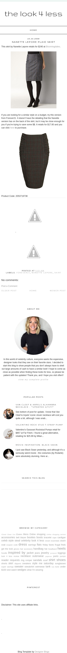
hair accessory (26, 549)
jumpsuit (53, 553)
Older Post (9, 290)
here (12, 128)
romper (28, 560)
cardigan (62, 537)
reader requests (10, 560)
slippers (17, 563)
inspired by (16, 552)
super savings (7, 567)
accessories (8, 537)
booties (31, 537)
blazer (23, 537)
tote (52, 567)
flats (39, 544)
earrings (32, 545)
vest (9, 570)
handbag (38, 548)
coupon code (12, 545)
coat (3, 545)
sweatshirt (29, 566)
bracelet (47, 537)
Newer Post (58, 290)
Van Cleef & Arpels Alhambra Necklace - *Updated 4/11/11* (36, 406)
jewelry (45, 552)
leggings (62, 553)
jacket (30, 552)
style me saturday (43, 563)
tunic (57, 567)
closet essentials (52, 541)
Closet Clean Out (8, 534)
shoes (61, 560)
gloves (16, 549)
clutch (63, 540)
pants (55, 556)
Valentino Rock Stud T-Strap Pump (39, 425)
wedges (22, 569)
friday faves (48, 545)
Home (33, 30)
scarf (45, 560)
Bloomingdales (53, 46)
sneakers (26, 563)
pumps (63, 556)
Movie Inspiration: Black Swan (37, 445)
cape (54, 537)
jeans (37, 553)
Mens (25, 534)
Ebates (19, 534)
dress (23, 544)
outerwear (38, 556)
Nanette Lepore (42, 273)
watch (14, 570)
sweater (18, 566)
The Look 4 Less (33, 13)
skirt (57, 273)
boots (39, 537)
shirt (52, 560)
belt (17, 537)
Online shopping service (56, 534)
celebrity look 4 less (32, 540)
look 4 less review (10, 556)
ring (22, 560)
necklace (26, 556)
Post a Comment (9, 286)
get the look (7, 549)
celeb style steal (10, 540)
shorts (4, 563)
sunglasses (60, 563)
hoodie (4, 553)
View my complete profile (33, 379)
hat (45, 549)
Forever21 (23, 273)
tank (48, 566)
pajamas (48, 556)
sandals (37, 560)
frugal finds (60, 545)
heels (62, 548)
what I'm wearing (35, 570)
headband (52, 549)
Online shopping (37, 534)
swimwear (40, 566)
